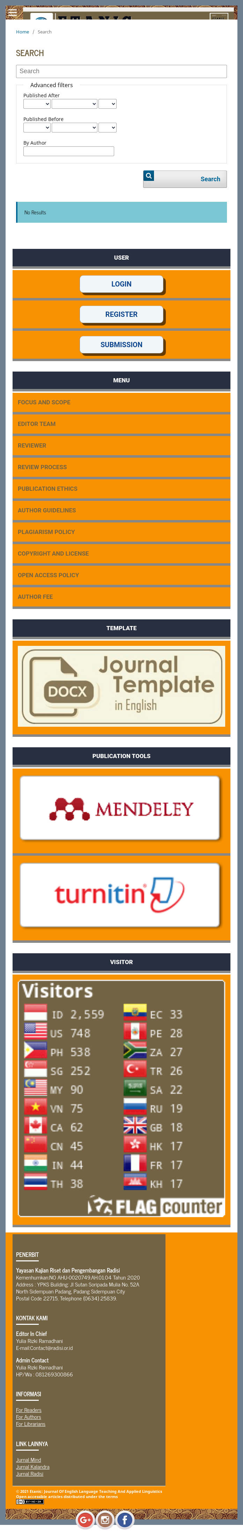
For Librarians (30, 1423)
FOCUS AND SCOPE (44, 402)
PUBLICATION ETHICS (48, 488)
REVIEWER (32, 445)
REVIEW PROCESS (42, 467)
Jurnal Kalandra (33, 1466)
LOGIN (121, 284)
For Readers (29, 1409)
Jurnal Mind (28, 1459)
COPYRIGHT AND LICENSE (53, 553)
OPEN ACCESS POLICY (48, 575)
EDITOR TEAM (37, 423)
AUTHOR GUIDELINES (47, 510)
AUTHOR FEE (35, 596)
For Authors (28, 1416)
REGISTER (121, 314)
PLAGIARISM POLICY (46, 531)
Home (22, 32)
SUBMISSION (121, 345)
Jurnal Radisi (29, 1473)
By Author (34, 142)
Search (210, 179)
